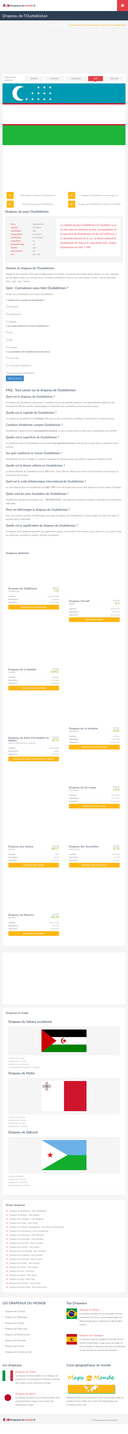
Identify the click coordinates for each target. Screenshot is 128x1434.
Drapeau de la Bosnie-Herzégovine (25, 1227)
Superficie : (16, 238)
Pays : (13, 224)
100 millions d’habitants (20, 373)
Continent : (16, 231)
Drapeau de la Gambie (33, 688)
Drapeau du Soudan (18, 1263)
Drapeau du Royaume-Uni (17, 1334)
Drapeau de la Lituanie (19, 1259)
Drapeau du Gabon (18, 1267)
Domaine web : (18, 244)
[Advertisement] (64, 53)
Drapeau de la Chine (14, 1346)
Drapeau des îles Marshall (21, 1251)
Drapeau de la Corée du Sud (18, 1352)
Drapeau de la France (15, 1311)
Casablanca (13, 314)
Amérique (76, 78)
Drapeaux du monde (122, 5)
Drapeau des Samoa (33, 865)
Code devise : (17, 251)
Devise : (14, 248)
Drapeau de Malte (21, 1073)
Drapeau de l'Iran (17, 1271)
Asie (96, 78)
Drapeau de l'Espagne (91, 1335)
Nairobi (11, 321)
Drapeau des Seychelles (94, 865)
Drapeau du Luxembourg (20, 1231)
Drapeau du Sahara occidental (30, 1021)
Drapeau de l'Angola (18, 1215)
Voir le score (15, 378)
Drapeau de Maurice (33, 933)
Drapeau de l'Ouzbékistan (44, 195)
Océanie (114, 78)
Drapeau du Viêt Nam (19, 1243)
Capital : (15, 228)
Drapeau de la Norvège (20, 1239)
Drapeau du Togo (17, 1279)
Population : (17, 234)
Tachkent (12, 306)
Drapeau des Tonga (18, 1223)
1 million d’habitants (18, 365)
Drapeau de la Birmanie (20, 1235)
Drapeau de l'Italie (26, 1371)
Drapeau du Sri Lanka (94, 806)
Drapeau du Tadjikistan (33, 607)
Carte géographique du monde (88, 1365)
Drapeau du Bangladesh (20, 1211)
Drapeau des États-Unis (16, 1328)
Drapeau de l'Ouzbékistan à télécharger (98, 195)
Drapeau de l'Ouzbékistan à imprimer (94, 204)
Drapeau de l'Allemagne (16, 1317)
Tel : (13, 254)
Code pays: (16, 241)
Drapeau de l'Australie (15, 1340)
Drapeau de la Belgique (20, 1219)
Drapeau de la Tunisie (19, 1283)
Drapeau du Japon (17, 1275)
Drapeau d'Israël (94, 620)
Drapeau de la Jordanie (94, 747)
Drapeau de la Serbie (19, 1247)
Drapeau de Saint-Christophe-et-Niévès (34, 759)
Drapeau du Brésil (89, 1309)
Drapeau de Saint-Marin (20, 1287)
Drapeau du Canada (14, 1323)
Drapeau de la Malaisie (19, 1255)
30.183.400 (12, 358)
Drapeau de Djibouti (23, 1132)
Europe (34, 78)
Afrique (54, 78)
